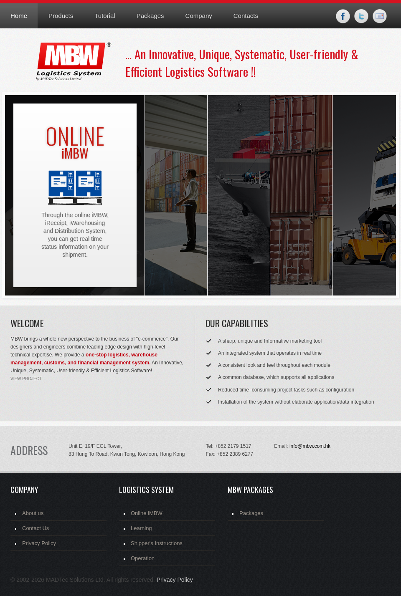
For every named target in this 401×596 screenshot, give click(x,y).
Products (60, 15)
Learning (141, 528)
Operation (143, 558)
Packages (150, 15)
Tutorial (104, 15)
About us (32, 513)
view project (26, 378)
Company (198, 15)
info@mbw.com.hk (309, 446)
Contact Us (35, 528)
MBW (80, 63)
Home (18, 15)
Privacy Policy (39, 543)
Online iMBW (146, 513)
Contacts (245, 15)
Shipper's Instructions (157, 543)
